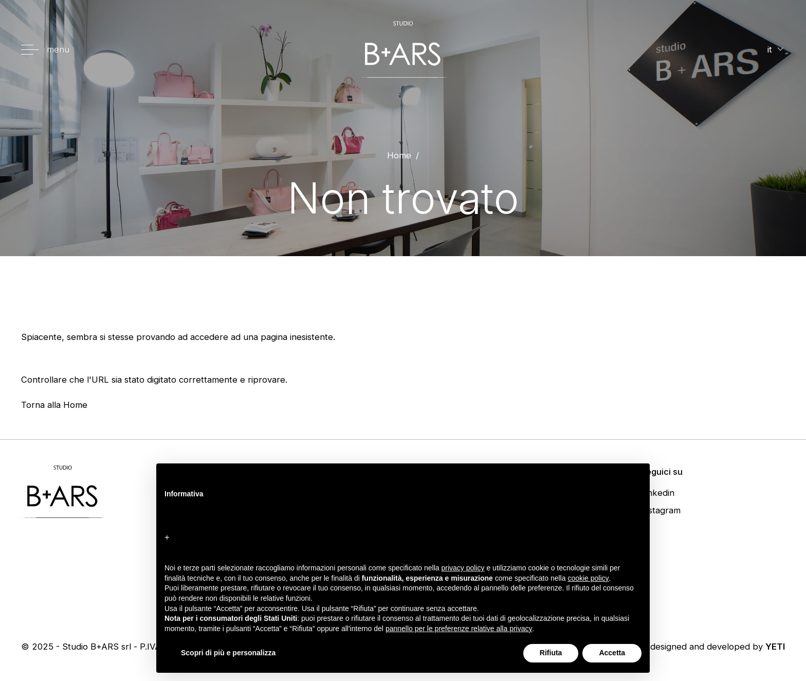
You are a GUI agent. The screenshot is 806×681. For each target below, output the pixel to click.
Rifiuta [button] (551, 653)
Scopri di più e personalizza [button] (228, 653)
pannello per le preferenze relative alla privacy (459, 628)
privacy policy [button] (463, 568)
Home (399, 155)
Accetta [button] (612, 653)
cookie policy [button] (588, 578)
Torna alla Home (54, 405)
